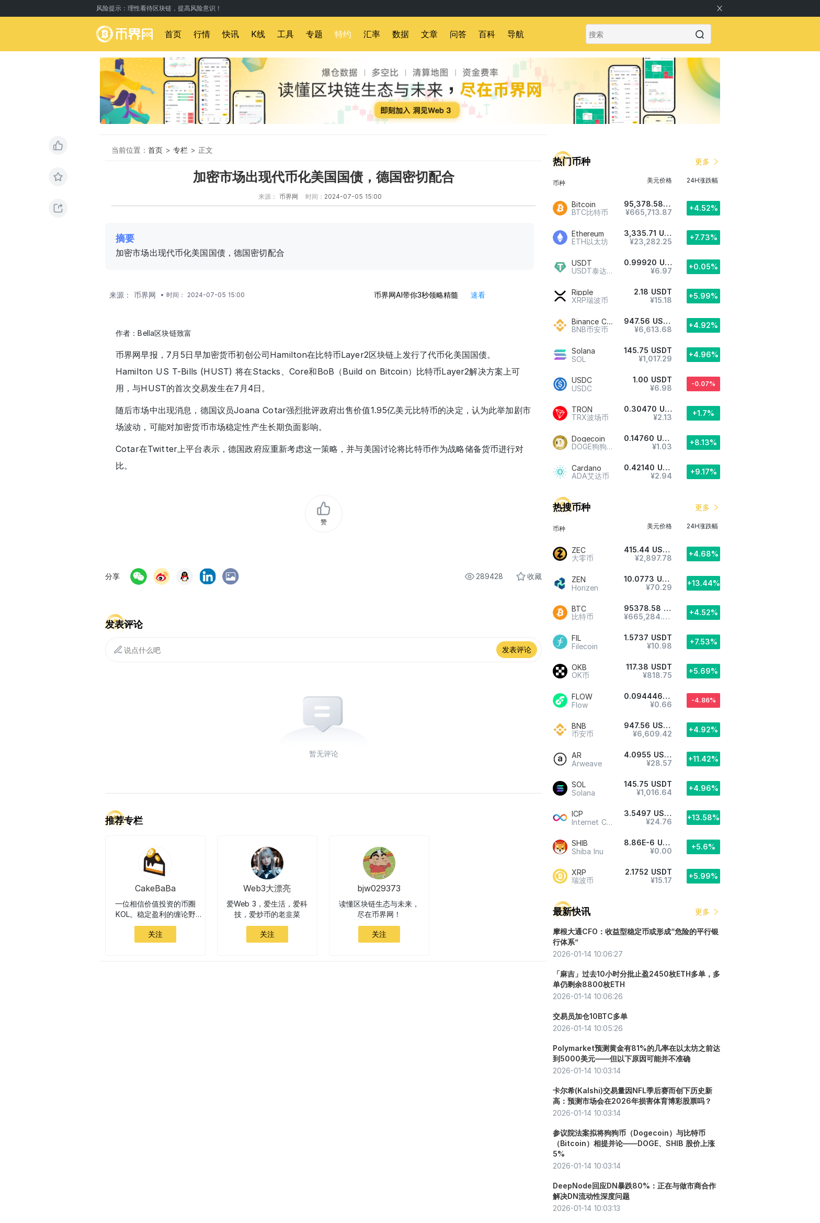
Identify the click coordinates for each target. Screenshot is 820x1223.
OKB (579, 667)
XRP (579, 872)
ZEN (579, 579)
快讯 (230, 34)
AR (577, 755)
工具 (285, 34)
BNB (579, 725)
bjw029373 (379, 888)
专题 (314, 34)
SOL (579, 784)
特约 (343, 34)
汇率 (371, 34)
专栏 (180, 149)
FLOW (582, 696)
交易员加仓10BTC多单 (590, 1016)
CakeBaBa (155, 888)
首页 (173, 34)
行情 (201, 34)
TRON (582, 409)
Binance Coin (594, 321)
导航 (515, 34)
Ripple (582, 292)
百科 (487, 34)
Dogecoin (588, 438)
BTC (579, 608)
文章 (429, 34)
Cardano (586, 467)
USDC (582, 380)
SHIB (580, 843)
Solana (583, 350)
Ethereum (588, 233)
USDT (582, 262)
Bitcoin (584, 204)
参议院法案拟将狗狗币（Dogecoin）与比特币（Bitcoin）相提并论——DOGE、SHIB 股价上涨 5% (634, 1143)
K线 (258, 34)
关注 (155, 934)
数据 (400, 34)
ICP (577, 813)
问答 (458, 34)
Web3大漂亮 (267, 888)
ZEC (579, 550)
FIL (576, 637)
